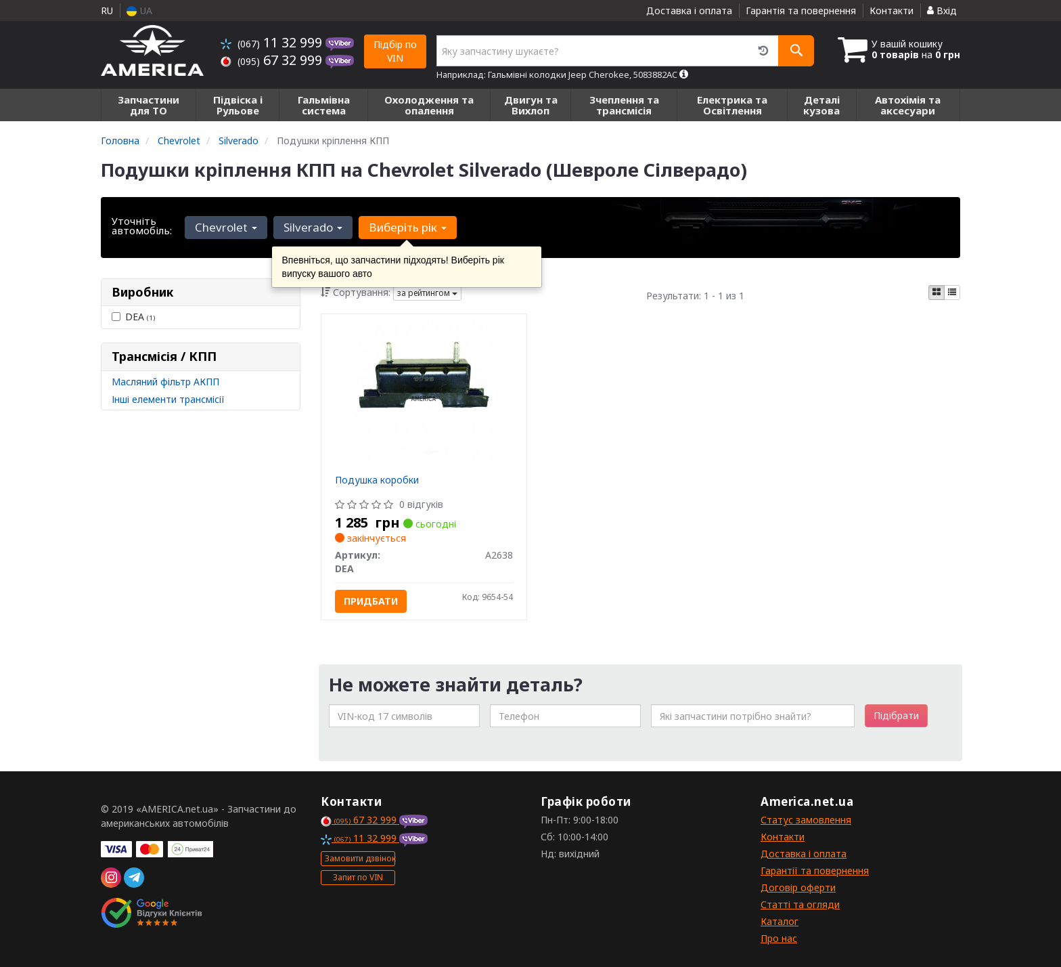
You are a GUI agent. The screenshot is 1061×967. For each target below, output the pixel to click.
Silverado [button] (312, 227)
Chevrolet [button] (226, 227)
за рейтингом (427, 293)
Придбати (371, 601)
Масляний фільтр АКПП (165, 381)
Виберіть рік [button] (406, 227)
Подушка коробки (377, 479)
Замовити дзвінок (360, 858)
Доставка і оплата (689, 10)
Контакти (891, 10)
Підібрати (896, 715)
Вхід (942, 10)
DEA (133, 316)
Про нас (779, 938)
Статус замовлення (806, 819)
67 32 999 (273, 60)
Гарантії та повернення (815, 870)
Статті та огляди (800, 904)
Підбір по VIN (395, 51)
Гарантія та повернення (801, 10)
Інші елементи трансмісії (168, 399)
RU (107, 10)
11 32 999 (273, 42)
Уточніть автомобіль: (142, 225)
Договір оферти (798, 887)
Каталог (779, 921)
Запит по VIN (358, 877)
